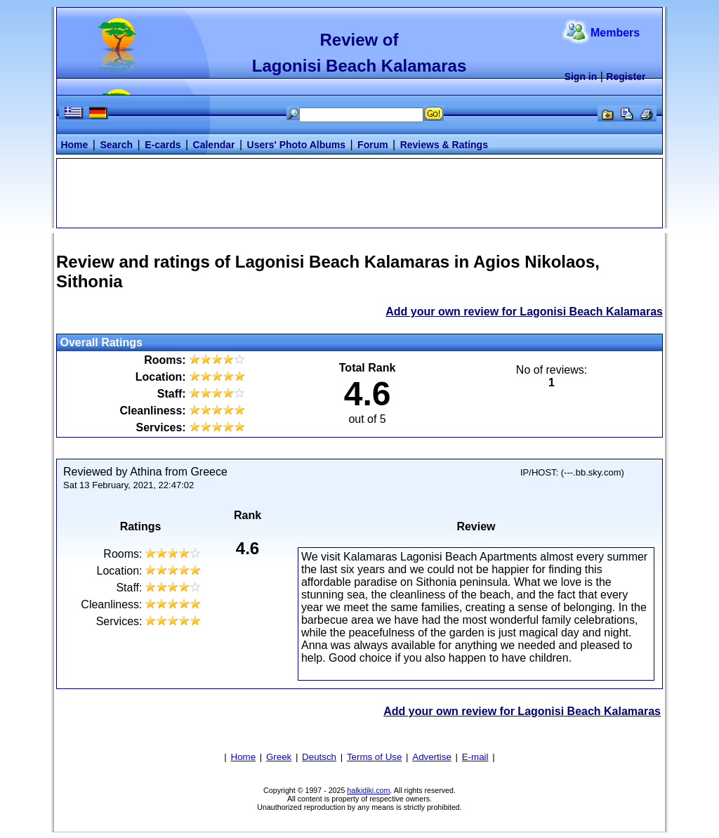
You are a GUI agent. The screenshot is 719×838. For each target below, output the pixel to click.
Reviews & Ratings (444, 144)
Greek (278, 757)
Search (116, 144)
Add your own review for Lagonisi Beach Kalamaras (524, 311)
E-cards (162, 144)
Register (625, 76)
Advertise (431, 757)
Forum (372, 144)
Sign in (581, 76)
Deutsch (319, 757)
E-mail (475, 757)
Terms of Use (374, 757)
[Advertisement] (359, 191)
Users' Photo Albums (296, 144)
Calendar (214, 144)
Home (74, 144)
